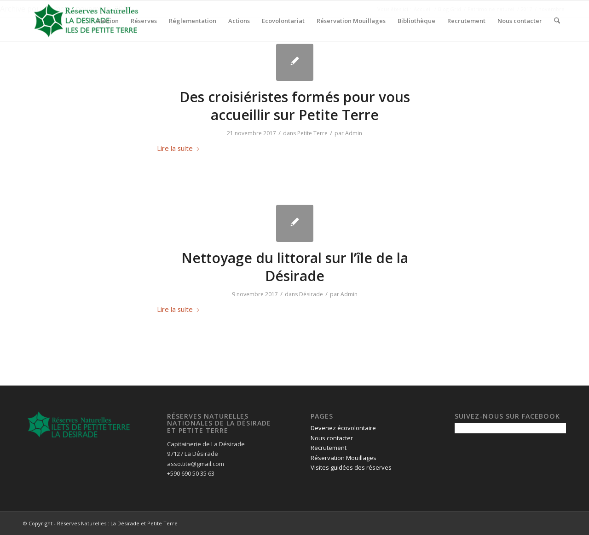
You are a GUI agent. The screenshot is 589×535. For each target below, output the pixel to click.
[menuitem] (107, 20)
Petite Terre (312, 133)
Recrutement (328, 447)
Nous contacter (332, 438)
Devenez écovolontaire (343, 428)
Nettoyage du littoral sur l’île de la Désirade (294, 266)
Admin (353, 133)
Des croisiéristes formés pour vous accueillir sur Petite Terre (294, 105)
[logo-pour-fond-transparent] (86, 20)
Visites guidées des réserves (351, 467)
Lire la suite (178, 148)
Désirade (311, 294)
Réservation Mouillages (343, 458)
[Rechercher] (557, 20)
